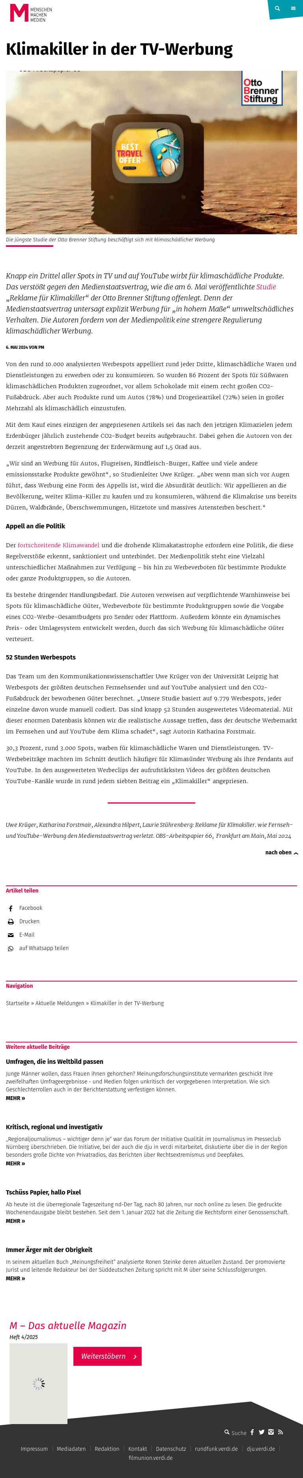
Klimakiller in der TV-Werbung (127, 1003)
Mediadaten (71, 1449)
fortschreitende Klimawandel (58, 545)
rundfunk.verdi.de (216, 1449)
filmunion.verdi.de (151, 1458)
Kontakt (137, 1449)
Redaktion (107, 1449)
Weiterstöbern (103, 1356)
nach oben (279, 852)
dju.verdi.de (261, 1449)
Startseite (18, 1003)
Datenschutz (171, 1449)
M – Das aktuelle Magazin (68, 1326)
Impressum (34, 1449)
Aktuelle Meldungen (60, 1003)
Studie (266, 286)
